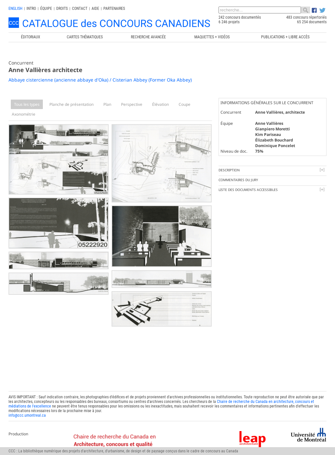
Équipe (46, 8)
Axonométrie (23, 114)
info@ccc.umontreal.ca (27, 414)
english (15, 8)
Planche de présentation (71, 104)
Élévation (160, 104)
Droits (62, 8)
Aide (95, 8)
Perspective (131, 104)
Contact (79, 8)
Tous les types (27, 104)
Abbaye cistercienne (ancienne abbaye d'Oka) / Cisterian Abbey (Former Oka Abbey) (100, 80)
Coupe (184, 104)
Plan (107, 104)
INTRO (31, 8)
